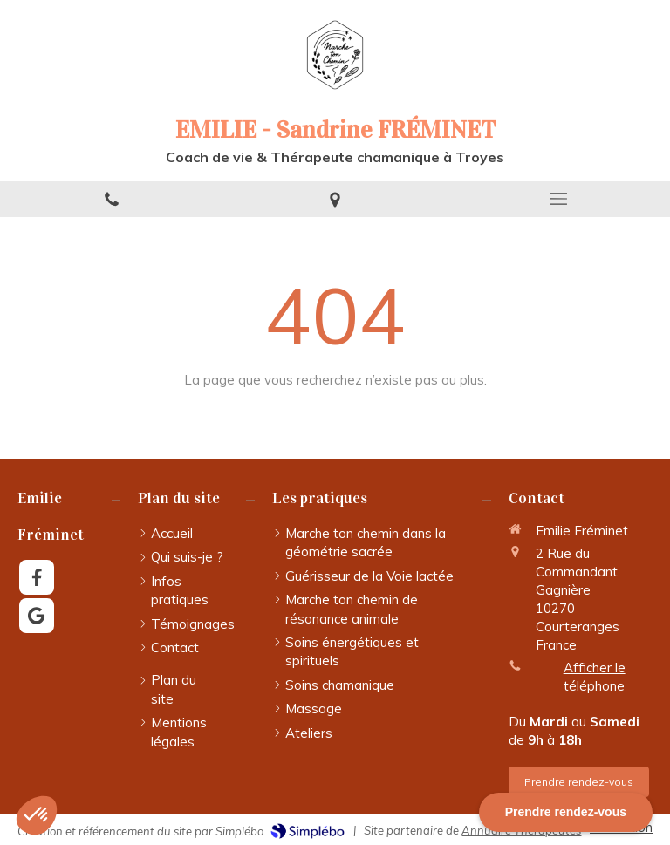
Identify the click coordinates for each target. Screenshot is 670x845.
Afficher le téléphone (595, 676)
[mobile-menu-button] (558, 198)
